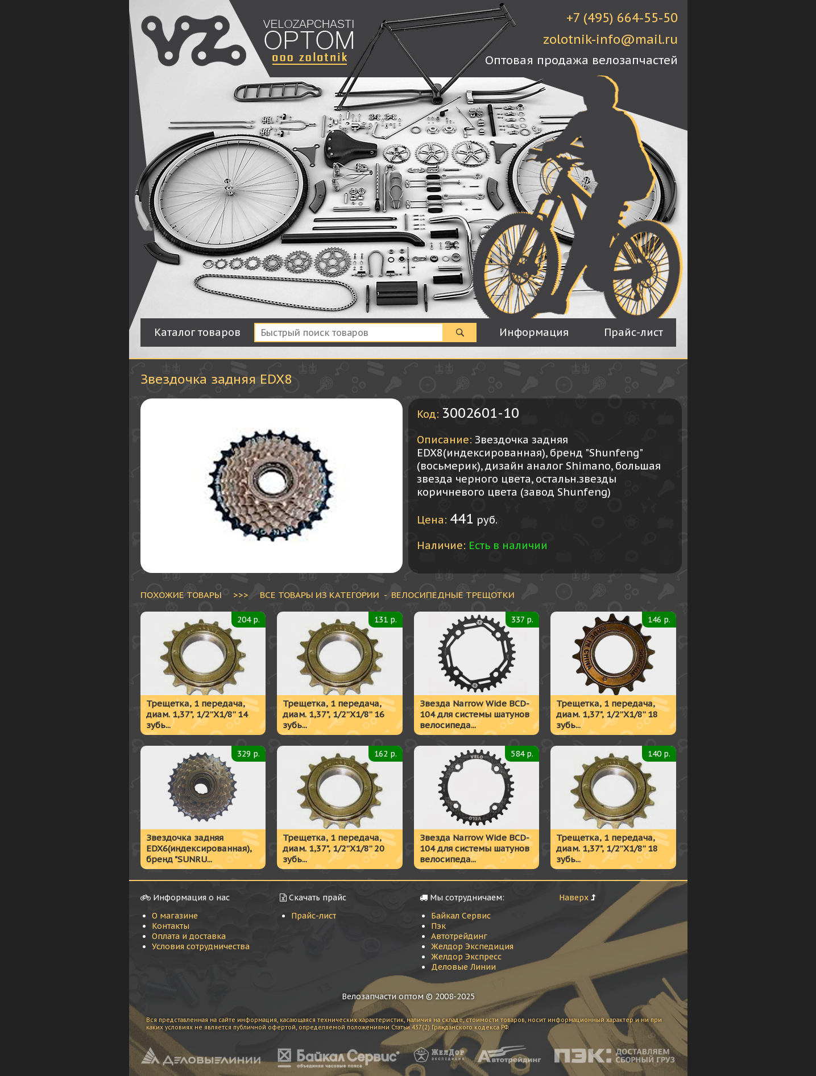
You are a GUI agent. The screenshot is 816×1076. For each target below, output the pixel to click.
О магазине (175, 916)
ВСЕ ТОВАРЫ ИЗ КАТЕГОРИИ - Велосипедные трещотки (387, 594)
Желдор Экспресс (466, 957)
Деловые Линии (463, 967)
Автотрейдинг (459, 936)
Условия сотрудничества (201, 946)
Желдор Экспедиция (472, 946)
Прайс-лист (313, 916)
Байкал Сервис (461, 916)
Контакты (170, 926)
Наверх (574, 897)
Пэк (438, 926)
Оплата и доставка (189, 936)
